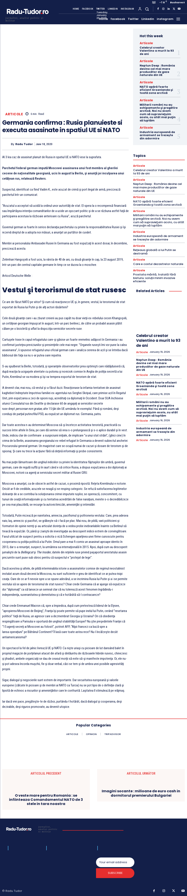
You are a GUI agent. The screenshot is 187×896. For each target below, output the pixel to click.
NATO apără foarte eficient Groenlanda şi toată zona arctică (156, 88)
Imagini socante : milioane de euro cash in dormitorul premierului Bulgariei (141, 793)
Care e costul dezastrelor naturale (158, 258)
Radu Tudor (24, 144)
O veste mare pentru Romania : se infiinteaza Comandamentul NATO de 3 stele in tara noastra (46, 799)
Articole (14, 114)
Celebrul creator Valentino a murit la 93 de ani (157, 50)
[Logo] (32, 829)
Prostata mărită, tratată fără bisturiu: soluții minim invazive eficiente (154, 272)
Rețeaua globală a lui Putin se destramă (154, 246)
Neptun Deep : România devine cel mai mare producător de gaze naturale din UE (157, 68)
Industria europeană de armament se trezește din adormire (157, 132)
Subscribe (115, 874)
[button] (147, 9)
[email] (115, 862)
